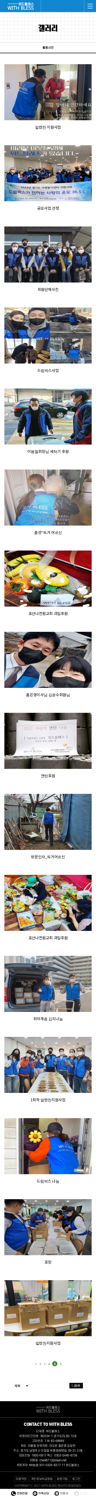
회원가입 (62, 1479)
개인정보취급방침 (42, 1479)
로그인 (76, 1479)
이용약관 (21, 1479)
